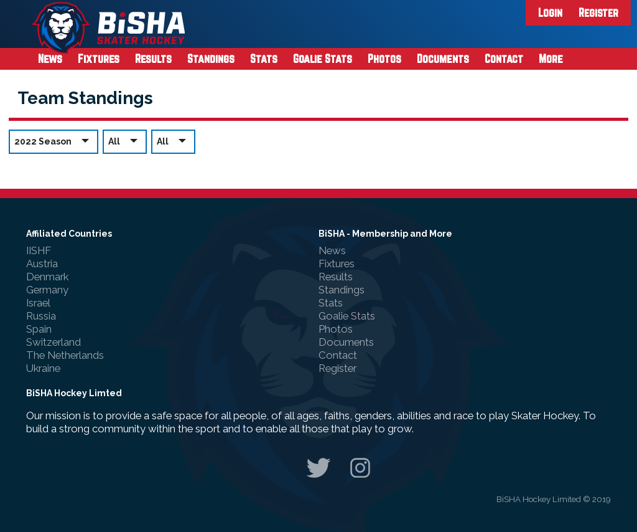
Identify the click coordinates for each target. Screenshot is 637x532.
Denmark (47, 276)
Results (153, 58)
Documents (443, 58)
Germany (47, 289)
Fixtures (98, 58)
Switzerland (53, 342)
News (50, 58)
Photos (384, 58)
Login (550, 12)
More (551, 58)
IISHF (38, 250)
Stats (263, 58)
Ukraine (43, 368)
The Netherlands (65, 355)
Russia (41, 316)
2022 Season (53, 141)
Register (598, 12)
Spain (39, 329)
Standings (211, 58)
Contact (504, 58)
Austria (42, 263)
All (124, 141)
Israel (38, 303)
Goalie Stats (322, 58)
